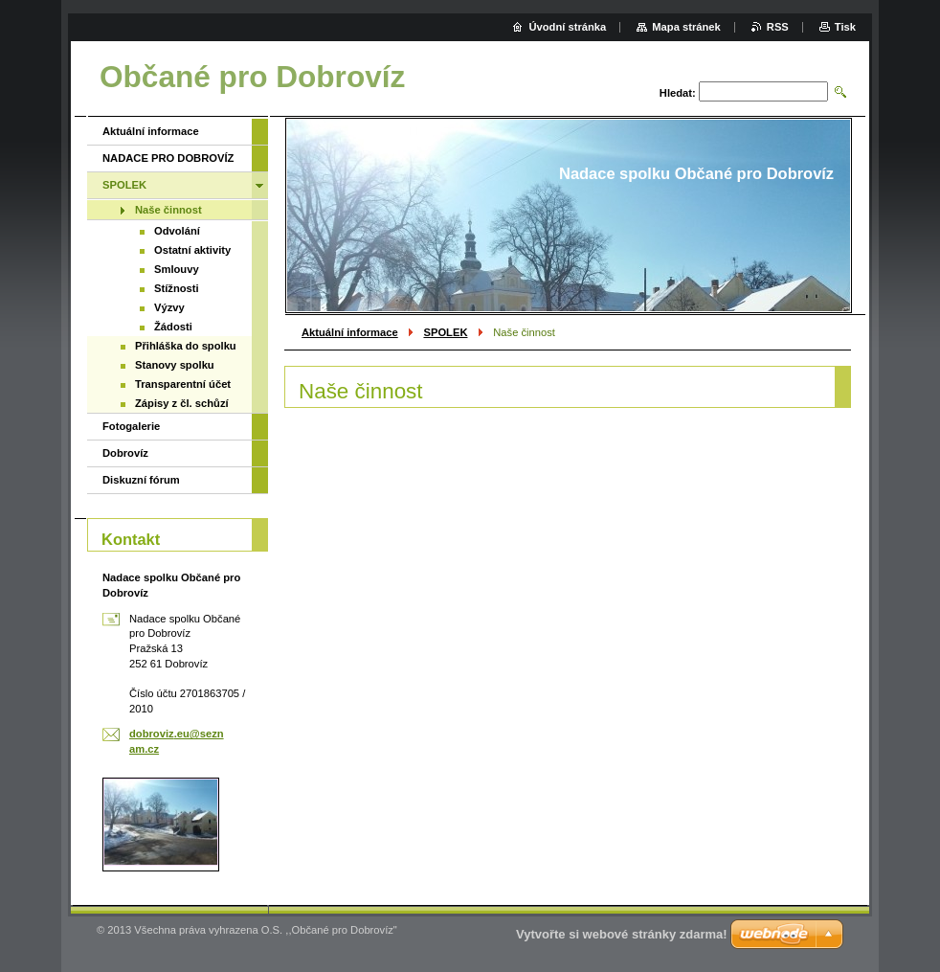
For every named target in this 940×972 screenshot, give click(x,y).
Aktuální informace (350, 332)
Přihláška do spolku (185, 345)
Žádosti (173, 326)
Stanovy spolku (174, 365)
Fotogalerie (131, 426)
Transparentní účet (183, 384)
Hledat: (678, 93)
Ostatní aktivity (192, 250)
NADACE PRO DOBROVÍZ (168, 158)
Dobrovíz (125, 453)
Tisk (845, 27)
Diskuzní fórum (141, 480)
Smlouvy (176, 269)
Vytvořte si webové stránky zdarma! (621, 934)
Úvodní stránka (567, 27)
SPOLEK (445, 332)
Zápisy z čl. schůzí (182, 403)
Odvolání (177, 231)
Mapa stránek (686, 27)
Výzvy (169, 307)
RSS (778, 27)
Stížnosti (176, 288)
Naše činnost (168, 209)
